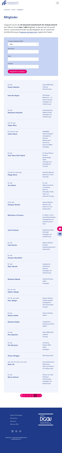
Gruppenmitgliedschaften (15, 41)
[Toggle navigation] (57, 3)
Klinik (9, 56)
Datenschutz (13, 418)
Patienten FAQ (14, 424)
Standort (10, 63)
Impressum (13, 421)
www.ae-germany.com (28, 32)
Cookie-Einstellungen (16, 415)
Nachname (11, 49)
